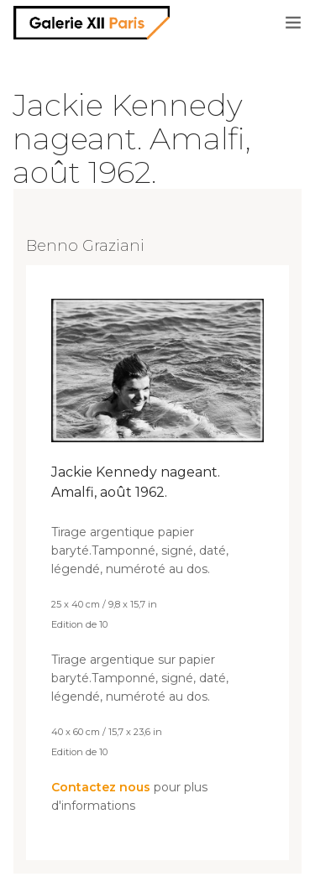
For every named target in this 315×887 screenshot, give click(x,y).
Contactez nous (100, 787)
